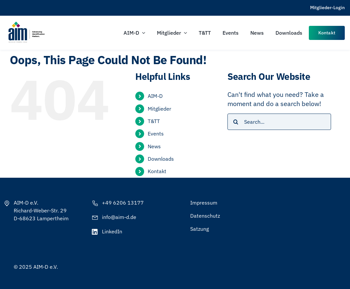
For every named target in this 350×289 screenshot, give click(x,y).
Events (156, 133)
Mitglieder (159, 108)
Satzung (199, 229)
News (154, 146)
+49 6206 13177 (123, 202)
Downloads (161, 158)
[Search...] (279, 122)
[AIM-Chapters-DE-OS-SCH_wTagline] (26, 23)
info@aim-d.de (119, 217)
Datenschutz (205, 215)
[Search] (235, 122)
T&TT (154, 121)
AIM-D (155, 96)
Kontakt (157, 171)
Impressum (203, 202)
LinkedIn (112, 231)
